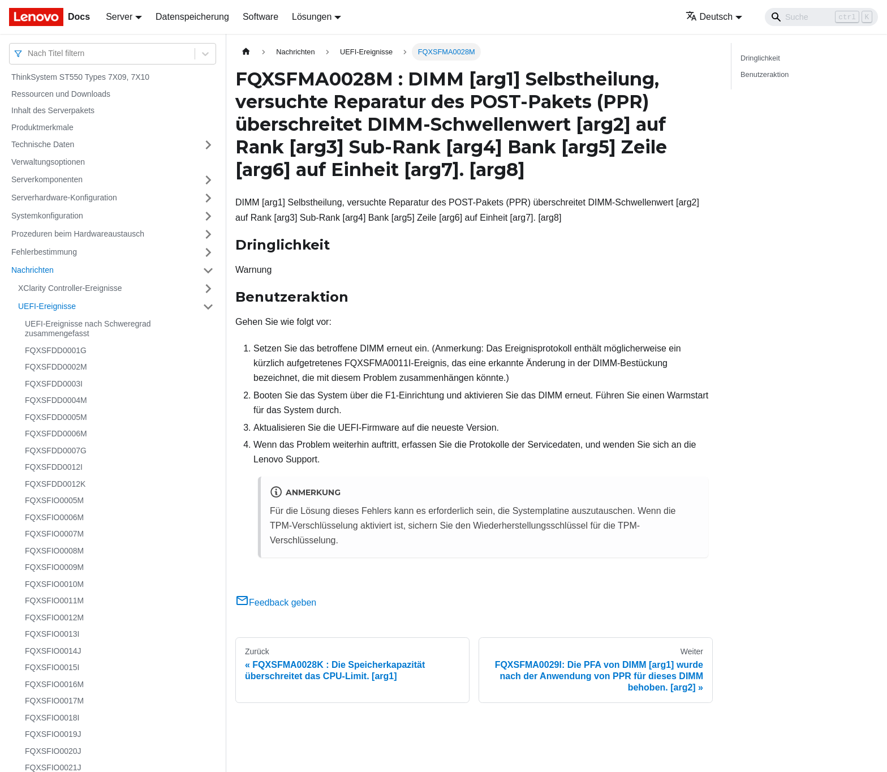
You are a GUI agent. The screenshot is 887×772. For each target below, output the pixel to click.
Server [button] (119, 17)
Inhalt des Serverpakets (52, 110)
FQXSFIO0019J (53, 734)
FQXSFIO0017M (54, 700)
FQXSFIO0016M (54, 684)
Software (260, 17)
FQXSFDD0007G (56, 450)
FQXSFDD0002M (56, 366)
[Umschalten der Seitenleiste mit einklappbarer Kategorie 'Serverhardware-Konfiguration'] (208, 198)
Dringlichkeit (760, 58)
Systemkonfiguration (47, 215)
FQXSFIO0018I (52, 717)
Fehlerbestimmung (44, 251)
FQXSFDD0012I (54, 466)
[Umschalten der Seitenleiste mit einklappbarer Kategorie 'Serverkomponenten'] (208, 180)
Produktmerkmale (42, 127)
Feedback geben (275, 602)
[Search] (821, 17)
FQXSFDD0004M (56, 400)
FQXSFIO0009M (54, 567)
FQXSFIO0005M (54, 500)
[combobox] (29, 53)
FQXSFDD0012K (55, 483)
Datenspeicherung (192, 17)
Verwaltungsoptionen (48, 161)
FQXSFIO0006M (54, 517)
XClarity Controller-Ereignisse (70, 288)
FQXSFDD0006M (56, 433)
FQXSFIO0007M (54, 533)
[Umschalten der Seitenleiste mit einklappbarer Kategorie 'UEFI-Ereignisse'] (208, 307)
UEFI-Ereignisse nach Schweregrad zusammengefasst (88, 328)
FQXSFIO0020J (53, 751)
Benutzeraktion (764, 74)
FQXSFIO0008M (54, 550)
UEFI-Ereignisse (47, 306)
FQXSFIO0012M (54, 617)
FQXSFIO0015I (52, 667)
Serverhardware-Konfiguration (64, 197)
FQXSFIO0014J (53, 650)
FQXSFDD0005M (56, 417)
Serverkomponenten (47, 179)
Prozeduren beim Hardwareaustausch (77, 233)
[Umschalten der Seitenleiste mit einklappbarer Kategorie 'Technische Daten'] (208, 145)
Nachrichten (32, 270)
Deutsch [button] (709, 17)
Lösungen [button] (311, 17)
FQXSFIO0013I (52, 633)
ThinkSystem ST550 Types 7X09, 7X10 (80, 77)
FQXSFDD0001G (56, 350)
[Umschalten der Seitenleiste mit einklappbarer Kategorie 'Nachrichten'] (208, 270)
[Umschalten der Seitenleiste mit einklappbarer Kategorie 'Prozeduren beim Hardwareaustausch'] (208, 234)
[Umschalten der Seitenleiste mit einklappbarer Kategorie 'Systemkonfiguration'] (208, 216)
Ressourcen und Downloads (60, 93)
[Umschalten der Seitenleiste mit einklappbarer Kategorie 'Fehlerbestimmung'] (208, 252)
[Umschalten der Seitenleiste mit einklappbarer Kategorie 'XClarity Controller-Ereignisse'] (208, 289)
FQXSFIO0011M (54, 600)
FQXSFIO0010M (54, 584)
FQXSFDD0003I (54, 383)
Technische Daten (42, 144)
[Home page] (246, 52)
